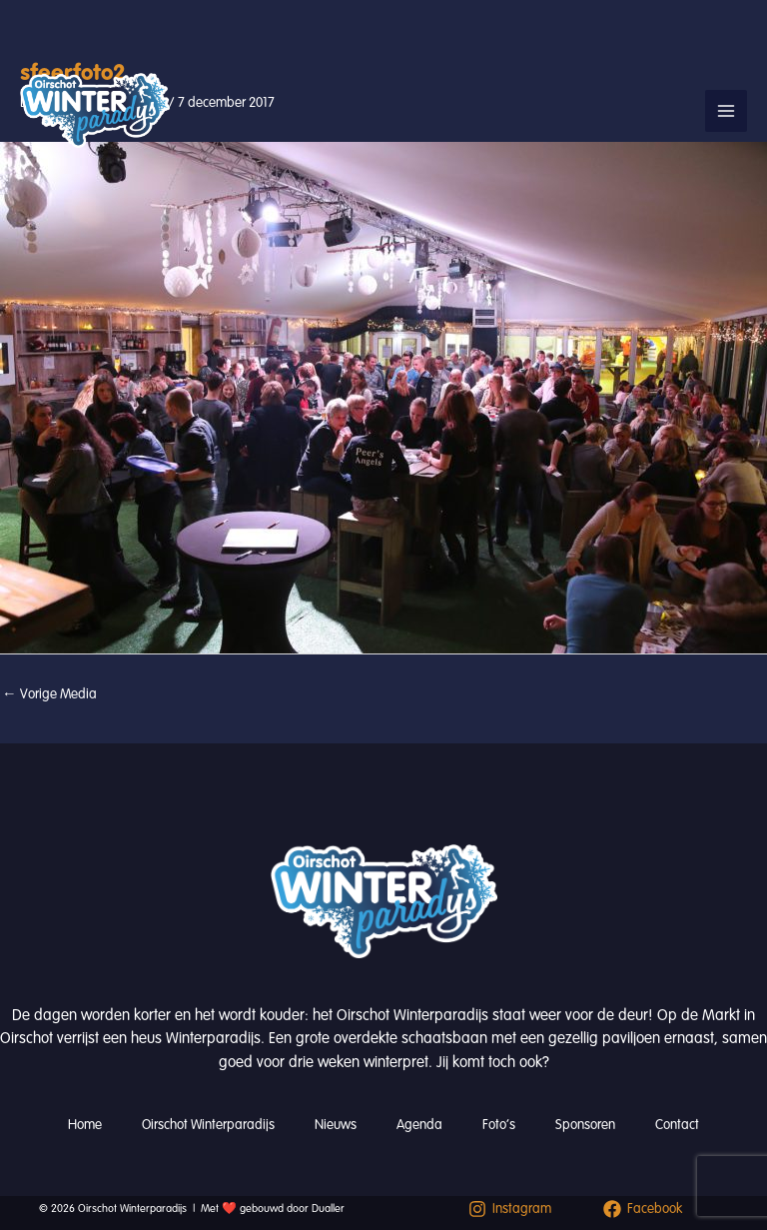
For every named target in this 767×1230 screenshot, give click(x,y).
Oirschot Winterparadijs (208, 1124)
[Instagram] (509, 1209)
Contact (677, 1124)
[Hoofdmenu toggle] (726, 111)
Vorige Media (49, 693)
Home (85, 1124)
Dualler (328, 1208)
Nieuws (336, 1124)
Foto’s (498, 1124)
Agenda (419, 1124)
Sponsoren (585, 1124)
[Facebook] (642, 1209)
